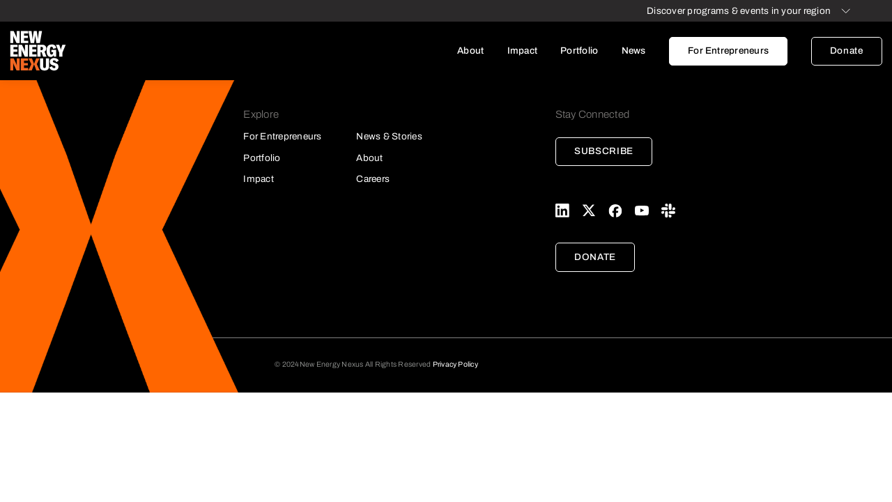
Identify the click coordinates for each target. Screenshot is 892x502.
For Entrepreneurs (728, 50)
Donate (846, 50)
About (470, 50)
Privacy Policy (455, 364)
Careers (373, 179)
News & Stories (389, 136)
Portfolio (579, 50)
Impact (522, 50)
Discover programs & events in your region (739, 11)
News (634, 50)
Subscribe (603, 151)
